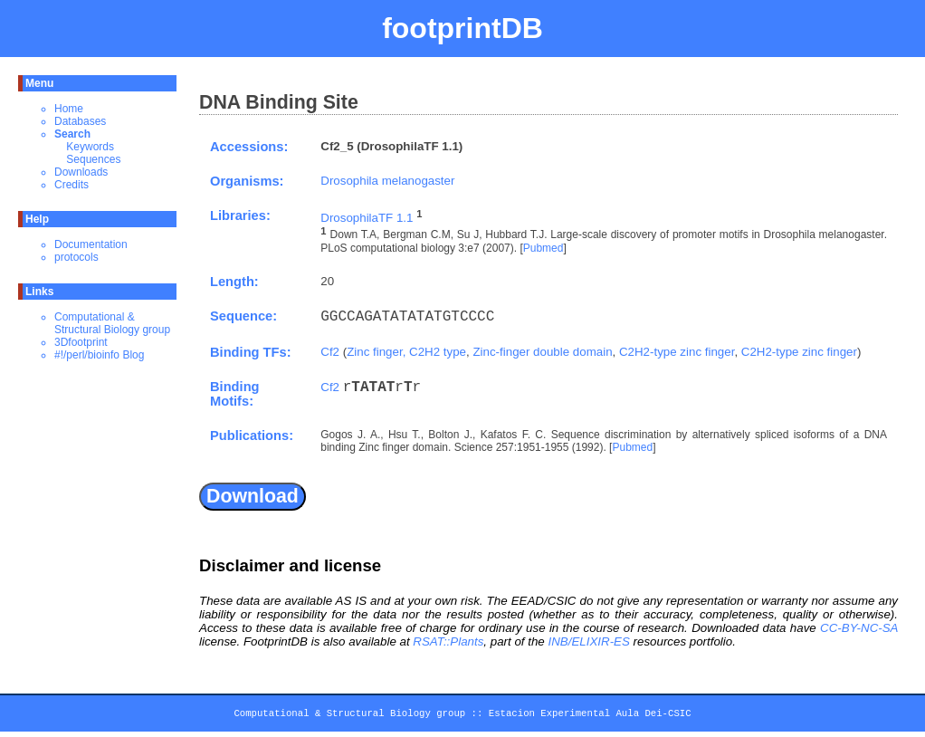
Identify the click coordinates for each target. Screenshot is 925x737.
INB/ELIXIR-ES (588, 641)
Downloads (81, 172)
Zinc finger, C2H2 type (406, 352)
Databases (80, 121)
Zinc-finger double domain (542, 352)
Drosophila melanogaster (387, 180)
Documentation (91, 244)
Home (68, 108)
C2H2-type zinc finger (676, 352)
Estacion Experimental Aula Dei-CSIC (590, 716)
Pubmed (543, 248)
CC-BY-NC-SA (859, 628)
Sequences (93, 159)
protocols (76, 257)
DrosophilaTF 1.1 (366, 218)
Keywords (90, 146)
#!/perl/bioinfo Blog (99, 355)
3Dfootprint (81, 342)
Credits (71, 184)
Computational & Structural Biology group (112, 323)
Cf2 (329, 352)
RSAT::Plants (448, 641)
